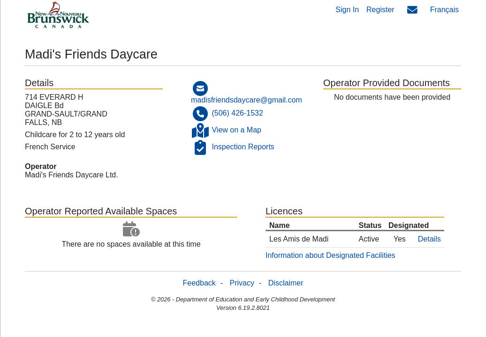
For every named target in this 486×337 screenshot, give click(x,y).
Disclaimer (286, 283)
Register (380, 10)
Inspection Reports (243, 147)
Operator (41, 166)
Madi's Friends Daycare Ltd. (71, 175)
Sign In (347, 10)
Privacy (242, 283)
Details (429, 239)
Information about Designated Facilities (330, 255)
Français (444, 10)
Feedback (199, 283)
